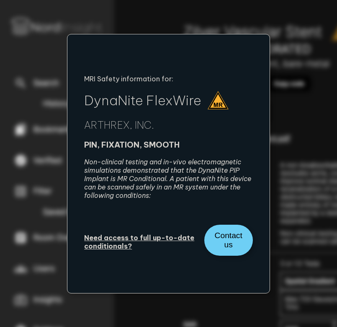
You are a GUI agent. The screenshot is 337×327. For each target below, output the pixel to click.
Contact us (228, 240)
